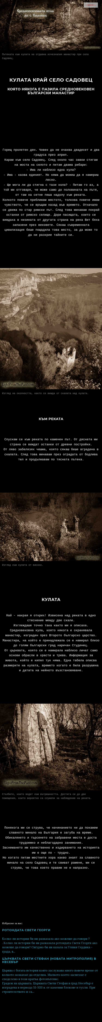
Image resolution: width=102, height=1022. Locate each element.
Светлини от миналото (62, 1013)
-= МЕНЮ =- (91, 5)
